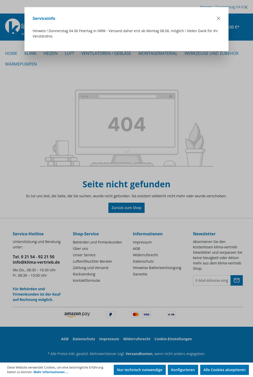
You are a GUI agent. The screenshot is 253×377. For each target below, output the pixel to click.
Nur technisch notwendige (139, 369)
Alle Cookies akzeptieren (225, 369)
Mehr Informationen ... (50, 372)
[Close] (218, 18)
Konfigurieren (183, 369)
